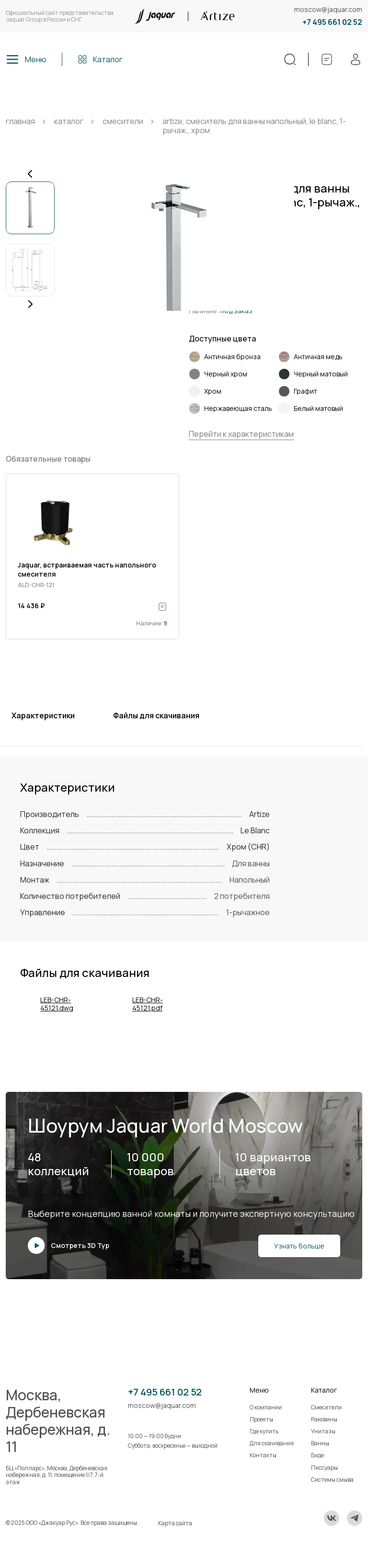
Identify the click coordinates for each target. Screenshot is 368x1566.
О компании (266, 1407)
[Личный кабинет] (355, 59)
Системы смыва (332, 1479)
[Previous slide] (30, 174)
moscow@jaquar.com (328, 10)
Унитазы (323, 1431)
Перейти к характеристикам (241, 434)
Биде (317, 1455)
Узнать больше (299, 1245)
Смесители (326, 1407)
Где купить (264, 1431)
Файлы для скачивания (156, 715)
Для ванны (251, 863)
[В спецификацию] (162, 607)
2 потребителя (242, 896)
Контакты (263, 1455)
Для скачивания (272, 1443)
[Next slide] (30, 304)
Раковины (324, 1419)
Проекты (261, 1419)
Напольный (250, 879)
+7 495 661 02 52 (332, 22)
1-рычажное (248, 912)
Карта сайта (175, 1523)
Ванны (320, 1443)
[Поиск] (290, 59)
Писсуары (324, 1468)
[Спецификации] (327, 59)
